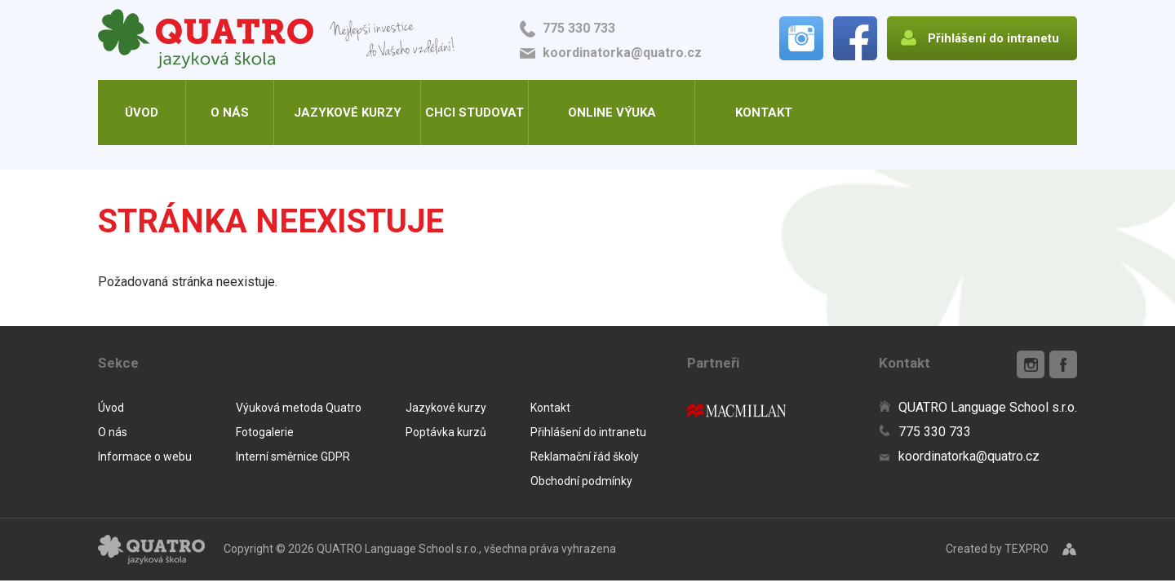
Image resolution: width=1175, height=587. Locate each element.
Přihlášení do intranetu (588, 432)
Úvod (141, 112)
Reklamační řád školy (584, 456)
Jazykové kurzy (347, 112)
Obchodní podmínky (581, 481)
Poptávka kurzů (446, 432)
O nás (230, 112)
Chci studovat (474, 112)
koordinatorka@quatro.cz (622, 52)
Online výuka (612, 112)
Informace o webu (145, 456)
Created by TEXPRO (997, 548)
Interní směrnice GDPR (293, 456)
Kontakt (763, 112)
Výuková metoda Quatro (298, 407)
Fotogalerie (265, 432)
